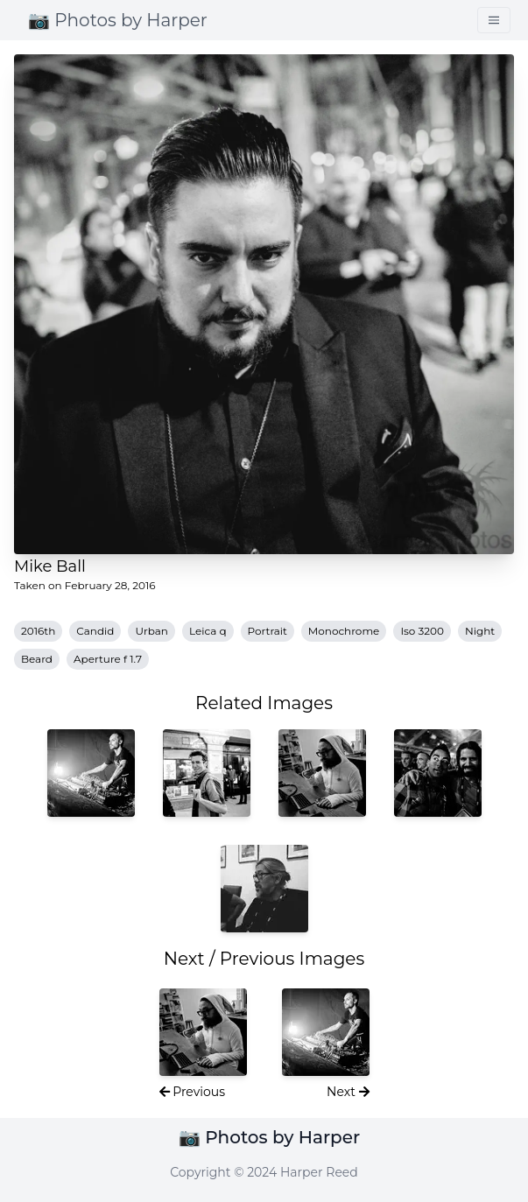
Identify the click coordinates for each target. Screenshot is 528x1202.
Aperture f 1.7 (108, 658)
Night (480, 630)
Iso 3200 (422, 630)
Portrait (267, 630)
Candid (95, 630)
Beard (37, 658)
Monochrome (344, 630)
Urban (151, 630)
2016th (38, 630)
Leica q (208, 630)
